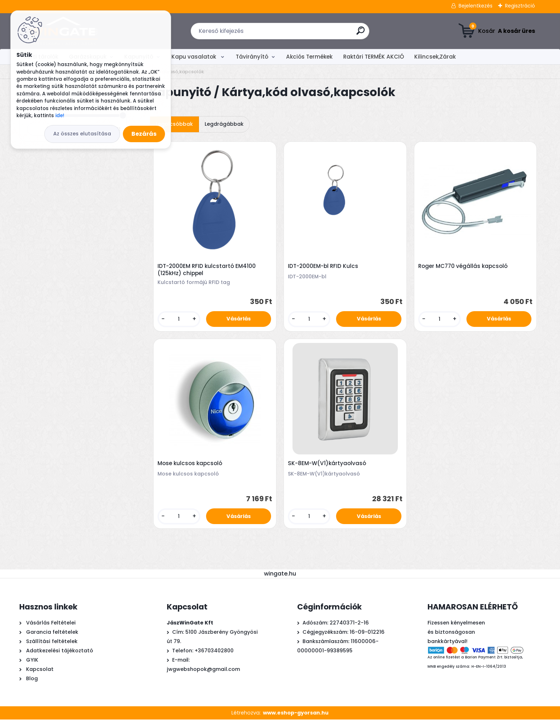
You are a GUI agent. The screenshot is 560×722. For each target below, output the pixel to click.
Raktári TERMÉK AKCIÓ (373, 56)
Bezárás (143, 134)
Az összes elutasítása (82, 133)
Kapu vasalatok (194, 56)
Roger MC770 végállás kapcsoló (463, 266)
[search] (360, 33)
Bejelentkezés (475, 5)
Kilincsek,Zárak (435, 56)
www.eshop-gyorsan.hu (296, 715)
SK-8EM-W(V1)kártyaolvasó (328, 465)
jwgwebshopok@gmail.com (203, 671)
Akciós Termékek (309, 56)
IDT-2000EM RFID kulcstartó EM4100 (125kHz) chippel (207, 270)
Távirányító (252, 56)
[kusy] (179, 320)
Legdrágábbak (224, 124)
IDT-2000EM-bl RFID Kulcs (324, 266)
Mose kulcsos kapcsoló (190, 465)
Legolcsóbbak (174, 124)
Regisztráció (520, 5)
